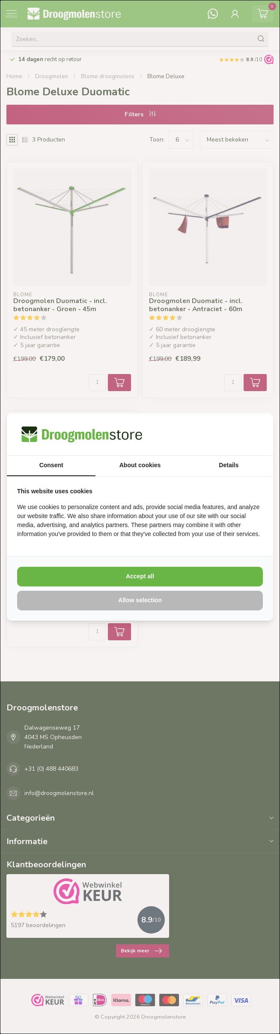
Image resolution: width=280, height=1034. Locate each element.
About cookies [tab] (140, 465)
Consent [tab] (51, 465)
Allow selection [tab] (140, 600)
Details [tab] (228, 465)
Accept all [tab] (140, 576)
